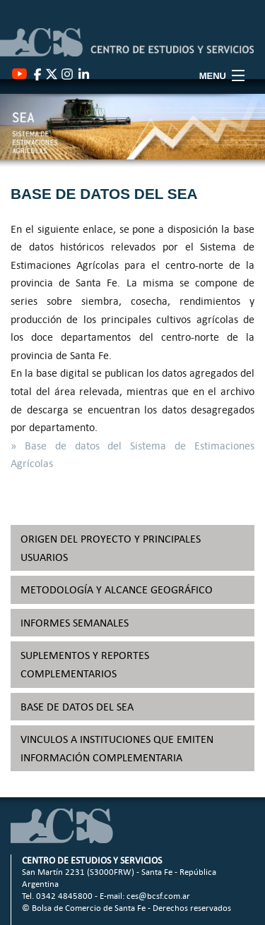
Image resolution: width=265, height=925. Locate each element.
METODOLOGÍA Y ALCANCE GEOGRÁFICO (116, 589)
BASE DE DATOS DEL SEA (77, 706)
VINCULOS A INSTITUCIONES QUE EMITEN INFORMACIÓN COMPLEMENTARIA (116, 748)
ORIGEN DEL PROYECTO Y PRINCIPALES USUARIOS (110, 548)
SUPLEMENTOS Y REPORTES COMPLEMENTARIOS (84, 664)
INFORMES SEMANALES (74, 622)
